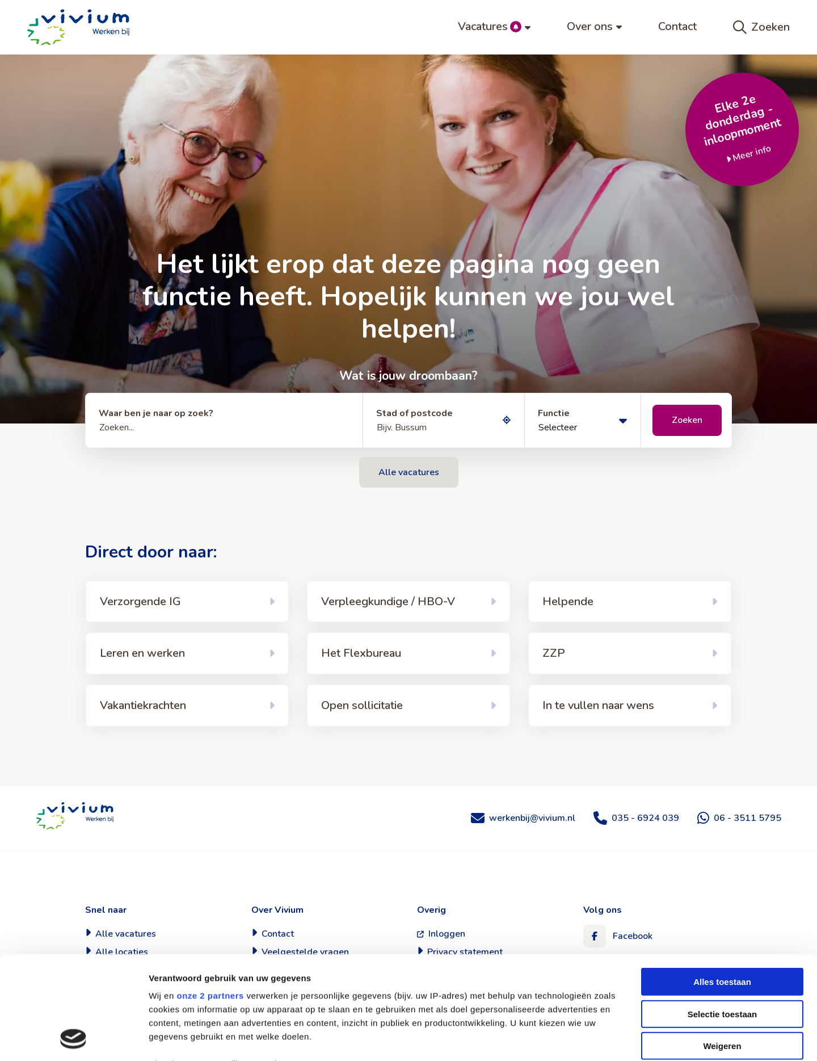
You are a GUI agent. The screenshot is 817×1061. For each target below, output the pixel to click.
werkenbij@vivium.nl (532, 818)
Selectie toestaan (722, 917)
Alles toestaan (722, 885)
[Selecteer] (583, 420)
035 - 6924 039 (645, 818)
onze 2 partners (209, 899)
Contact (677, 26)
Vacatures (494, 26)
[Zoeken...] (224, 420)
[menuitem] (494, 27)
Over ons (594, 26)
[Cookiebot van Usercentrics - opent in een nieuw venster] (73, 1038)
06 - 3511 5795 (747, 818)
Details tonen (613, 1038)
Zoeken (761, 27)
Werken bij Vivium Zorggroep (75, 815)
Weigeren (722, 949)
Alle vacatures (408, 472)
